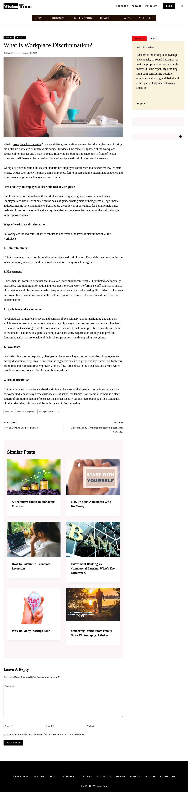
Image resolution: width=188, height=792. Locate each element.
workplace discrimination (28, 144)
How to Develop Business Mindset (32, 424)
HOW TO (125, 18)
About (53, 776)
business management (26, 412)
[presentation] (34, 477)
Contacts (85, 776)
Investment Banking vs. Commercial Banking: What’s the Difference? (93, 568)
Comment (11, 686)
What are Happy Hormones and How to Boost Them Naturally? (94, 426)
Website (91, 726)
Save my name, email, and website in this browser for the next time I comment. (45, 734)
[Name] (22, 726)
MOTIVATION (83, 18)
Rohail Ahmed (12, 53)
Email (50, 726)
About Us (39, 776)
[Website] (104, 726)
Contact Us (167, 776)
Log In (169, 6)
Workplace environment (49, 412)
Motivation (104, 776)
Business (20, 38)
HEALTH (105, 18)
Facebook (122, 5)
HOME (40, 18)
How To (135, 776)
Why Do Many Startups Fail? (31, 631)
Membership (20, 776)
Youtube (136, 5)
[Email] (63, 726)
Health (120, 776)
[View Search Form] (182, 6)
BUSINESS (59, 18)
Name (9, 726)
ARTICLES (145, 18)
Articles (9, 38)
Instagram (151, 5)
